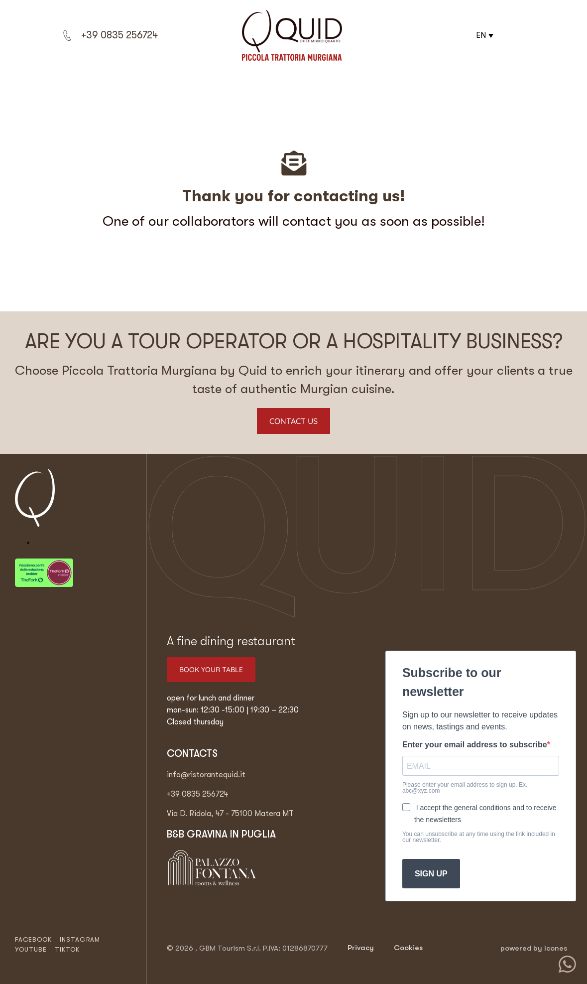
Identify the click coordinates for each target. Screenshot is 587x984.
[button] (483, 35)
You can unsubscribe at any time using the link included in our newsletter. (478, 837)
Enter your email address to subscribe (474, 745)
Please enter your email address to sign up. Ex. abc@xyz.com (464, 788)
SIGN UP (431, 873)
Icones (555, 948)
